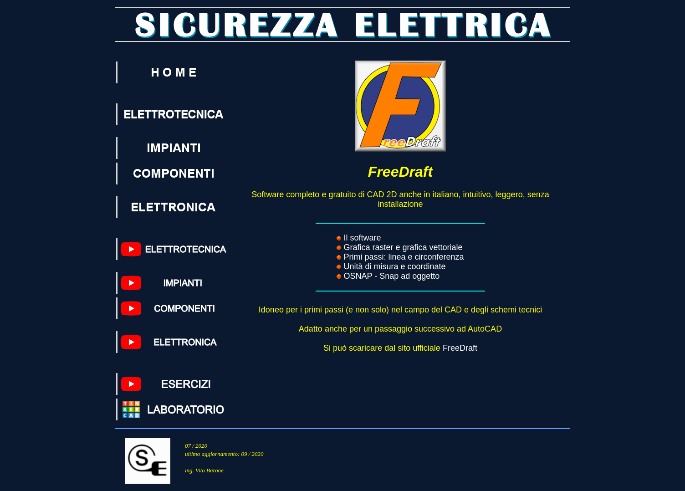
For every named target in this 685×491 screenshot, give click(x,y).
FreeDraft (460, 348)
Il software (362, 237)
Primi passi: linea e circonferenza (403, 256)
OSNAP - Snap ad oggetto (391, 276)
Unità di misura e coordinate (394, 266)
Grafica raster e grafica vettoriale (402, 247)
